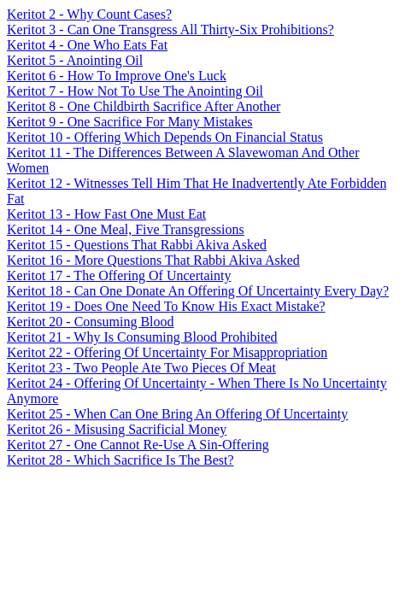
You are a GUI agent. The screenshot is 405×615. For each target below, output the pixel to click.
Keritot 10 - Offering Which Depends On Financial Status (165, 137)
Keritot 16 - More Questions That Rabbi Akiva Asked (153, 260)
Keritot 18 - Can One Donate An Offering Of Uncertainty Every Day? (198, 291)
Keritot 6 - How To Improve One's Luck (116, 75)
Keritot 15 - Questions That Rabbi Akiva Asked (137, 244)
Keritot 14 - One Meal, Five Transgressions (125, 229)
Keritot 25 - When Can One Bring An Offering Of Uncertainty (177, 414)
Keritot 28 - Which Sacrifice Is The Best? (120, 460)
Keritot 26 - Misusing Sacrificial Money (116, 429)
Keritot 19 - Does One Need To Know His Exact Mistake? (166, 306)
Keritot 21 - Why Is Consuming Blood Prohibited (142, 337)
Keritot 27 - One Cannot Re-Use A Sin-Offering (138, 444)
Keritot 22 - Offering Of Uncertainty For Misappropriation (167, 352)
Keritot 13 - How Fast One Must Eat (106, 214)
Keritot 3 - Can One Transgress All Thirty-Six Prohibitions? (170, 29)
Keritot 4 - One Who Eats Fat (87, 45)
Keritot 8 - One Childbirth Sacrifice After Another (143, 106)
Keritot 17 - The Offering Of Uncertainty (119, 275)
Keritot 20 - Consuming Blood (90, 321)
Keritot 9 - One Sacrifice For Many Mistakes (129, 121)
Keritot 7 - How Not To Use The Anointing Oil (135, 91)
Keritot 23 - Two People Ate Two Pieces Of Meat (141, 367)
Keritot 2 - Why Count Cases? (89, 14)
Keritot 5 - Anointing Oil (75, 60)
